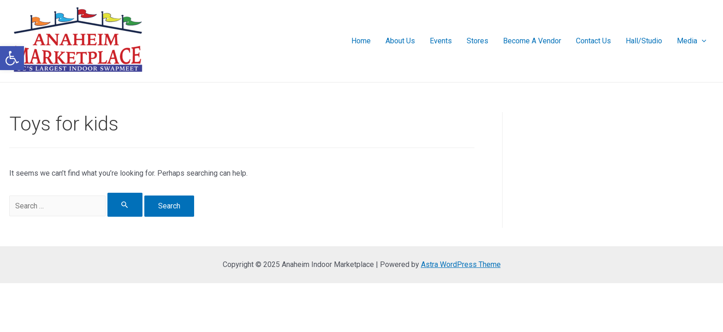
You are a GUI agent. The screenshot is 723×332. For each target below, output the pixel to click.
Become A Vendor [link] (532, 40)
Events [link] (441, 40)
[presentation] (701, 41)
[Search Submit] (124, 205)
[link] (12, 58)
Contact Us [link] (593, 40)
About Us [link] (400, 40)
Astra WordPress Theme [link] (461, 264)
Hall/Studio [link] (644, 40)
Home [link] (361, 40)
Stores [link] (477, 40)
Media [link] (691, 41)
